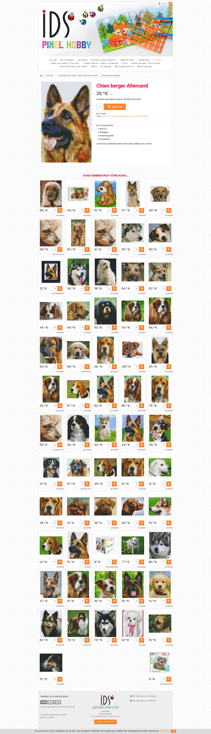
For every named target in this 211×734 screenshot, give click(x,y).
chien (133, 116)
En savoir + (165, 731)
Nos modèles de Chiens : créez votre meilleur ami (77, 75)
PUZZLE (125, 63)
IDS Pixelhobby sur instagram (143, 696)
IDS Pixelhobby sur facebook (142, 701)
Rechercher (144, 66)
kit (129, 116)
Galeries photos (124, 66)
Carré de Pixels (127, 60)
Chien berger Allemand (110, 75)
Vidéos (94, 66)
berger (145, 116)
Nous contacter (105, 722)
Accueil (53, 60)
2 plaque (114, 116)
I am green (82, 60)
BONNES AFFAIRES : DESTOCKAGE (145, 63)
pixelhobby (123, 116)
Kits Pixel (157, 60)
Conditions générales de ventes (53, 715)
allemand (106, 116)
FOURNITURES (144, 60)
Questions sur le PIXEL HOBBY (73, 66)
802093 (139, 116)
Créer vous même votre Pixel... (65, 63)
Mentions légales (47, 717)
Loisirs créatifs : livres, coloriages (100, 63)
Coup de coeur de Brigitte (103, 60)
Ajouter (114, 106)
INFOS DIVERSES (67, 60)
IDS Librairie (106, 66)
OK (173, 731)
